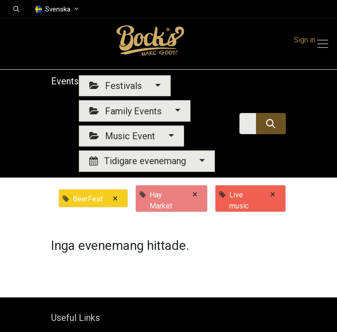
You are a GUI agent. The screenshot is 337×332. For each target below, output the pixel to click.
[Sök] (271, 123)
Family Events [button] (126, 111)
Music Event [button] (123, 136)
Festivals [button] (116, 85)
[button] (16, 9)
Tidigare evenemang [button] (138, 160)
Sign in (304, 40)
